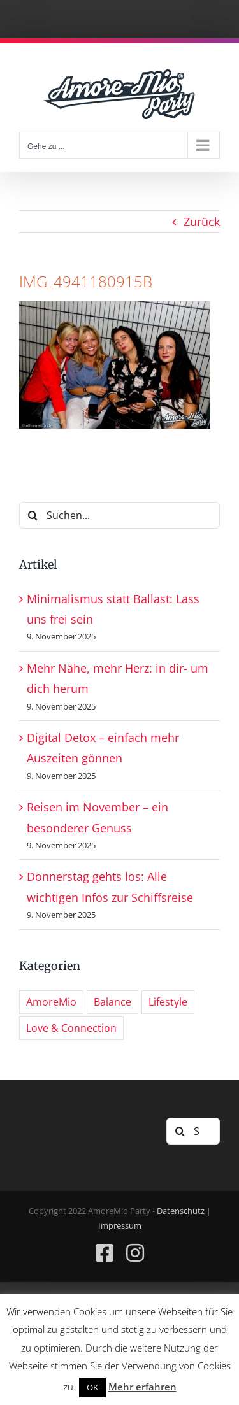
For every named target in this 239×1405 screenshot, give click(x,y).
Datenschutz (181, 1210)
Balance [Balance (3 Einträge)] (112, 1002)
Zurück (202, 221)
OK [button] (92, 1387)
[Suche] (32, 515)
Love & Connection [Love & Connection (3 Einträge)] (71, 1028)
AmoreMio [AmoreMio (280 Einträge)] (51, 1002)
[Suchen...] (119, 515)
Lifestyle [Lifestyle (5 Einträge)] (167, 1002)
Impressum (119, 1225)
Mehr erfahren (142, 1386)
